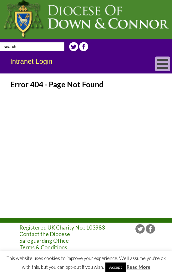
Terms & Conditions (43, 247)
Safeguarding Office (44, 240)
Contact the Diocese (44, 234)
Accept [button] (115, 267)
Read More (138, 267)
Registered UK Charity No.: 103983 (62, 227)
